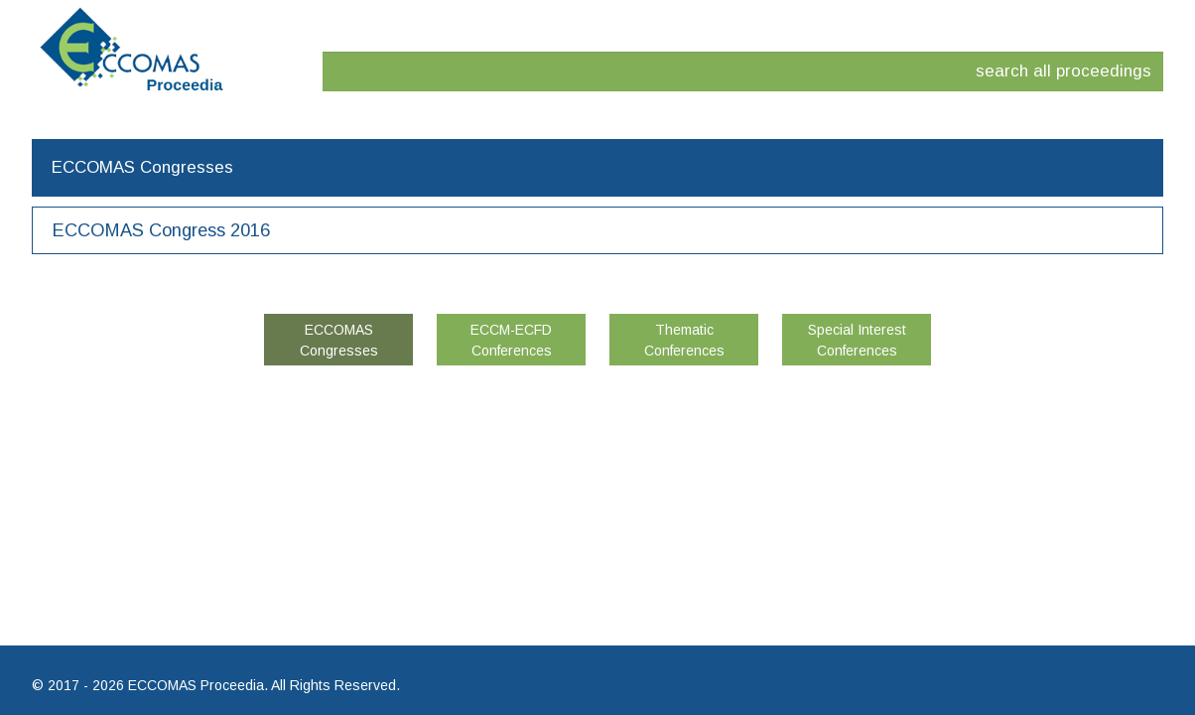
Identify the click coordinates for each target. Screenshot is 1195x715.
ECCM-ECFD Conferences (511, 340)
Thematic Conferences (684, 340)
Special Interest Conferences (857, 340)
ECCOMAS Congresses (339, 340)
